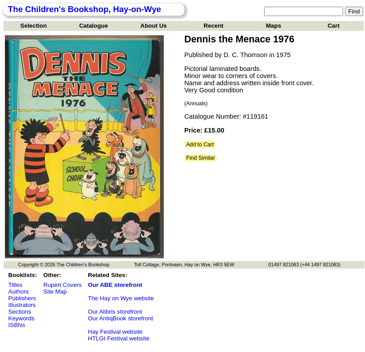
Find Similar (200, 158)
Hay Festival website (115, 331)
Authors (18, 291)
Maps (273, 25)
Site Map (55, 291)
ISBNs (16, 325)
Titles (15, 285)
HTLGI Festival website (118, 338)
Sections (19, 311)
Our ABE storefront (115, 285)
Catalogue (93, 25)
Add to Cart (200, 144)
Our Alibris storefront (115, 311)
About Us (154, 25)
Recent (213, 25)
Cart (334, 25)
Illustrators (22, 305)
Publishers (22, 298)
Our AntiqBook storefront (120, 318)
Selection (34, 25)
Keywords (21, 318)
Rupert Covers (62, 285)
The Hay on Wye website (121, 298)
